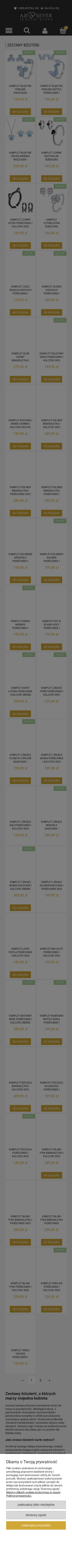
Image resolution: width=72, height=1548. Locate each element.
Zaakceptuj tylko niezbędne (36, 1504)
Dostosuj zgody (36, 1515)
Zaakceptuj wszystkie (36, 1525)
